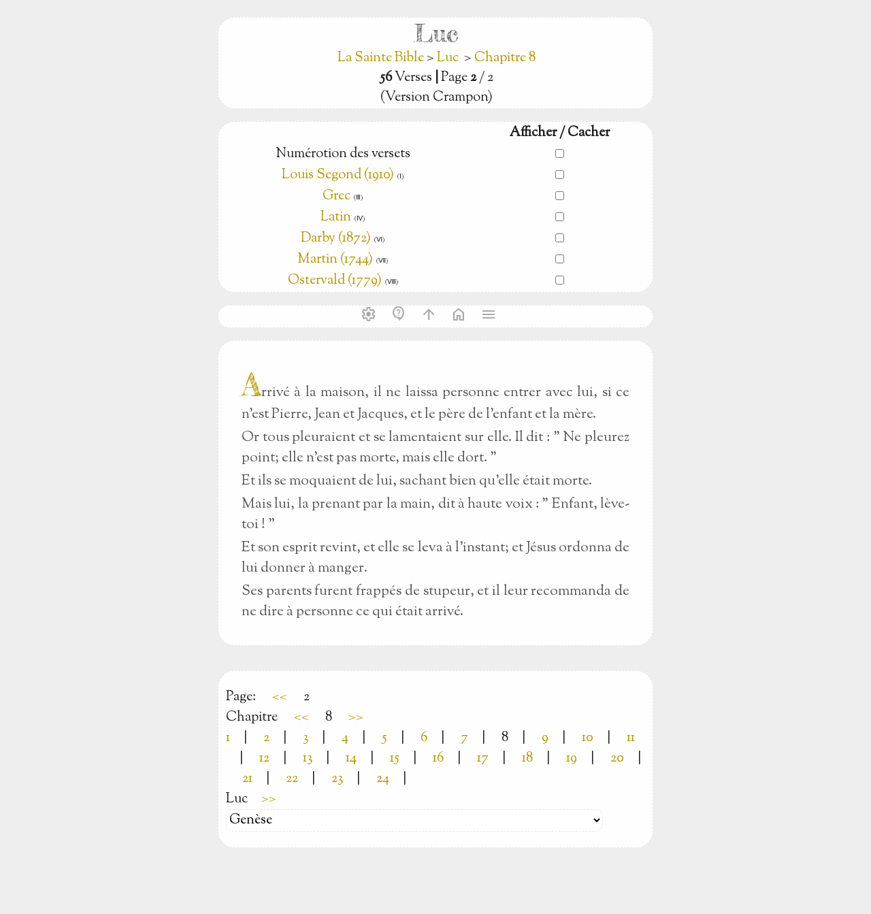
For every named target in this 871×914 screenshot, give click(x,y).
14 (351, 758)
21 (247, 779)
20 (617, 758)
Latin (336, 217)
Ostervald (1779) (335, 281)
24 (382, 779)
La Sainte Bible (382, 58)
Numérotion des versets (343, 154)
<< (279, 697)
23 (337, 779)
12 (264, 758)
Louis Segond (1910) (338, 175)
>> (355, 718)
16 (438, 758)
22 (292, 779)
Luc (448, 58)
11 (631, 738)
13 (307, 758)
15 (394, 758)
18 (527, 758)
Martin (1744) (335, 260)
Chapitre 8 (505, 58)
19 (571, 758)
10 (587, 738)
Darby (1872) (336, 238)
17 (483, 758)
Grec (336, 196)
